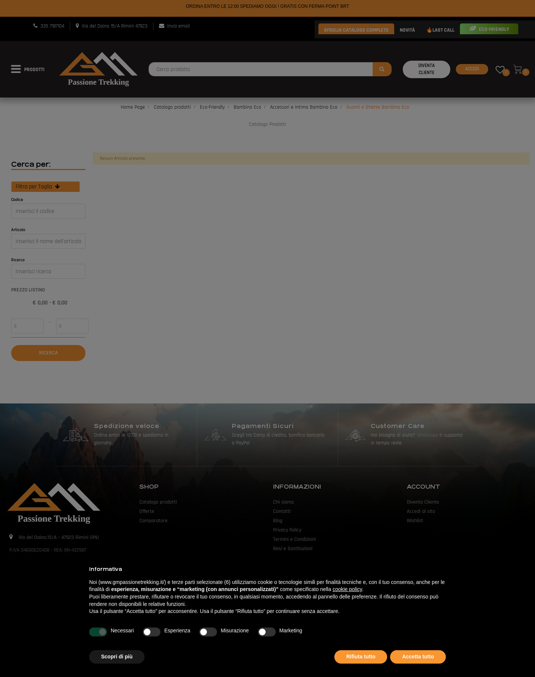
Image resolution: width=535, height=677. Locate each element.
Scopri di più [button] (117, 657)
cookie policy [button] (347, 589)
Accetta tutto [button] (418, 657)
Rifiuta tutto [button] (361, 657)
